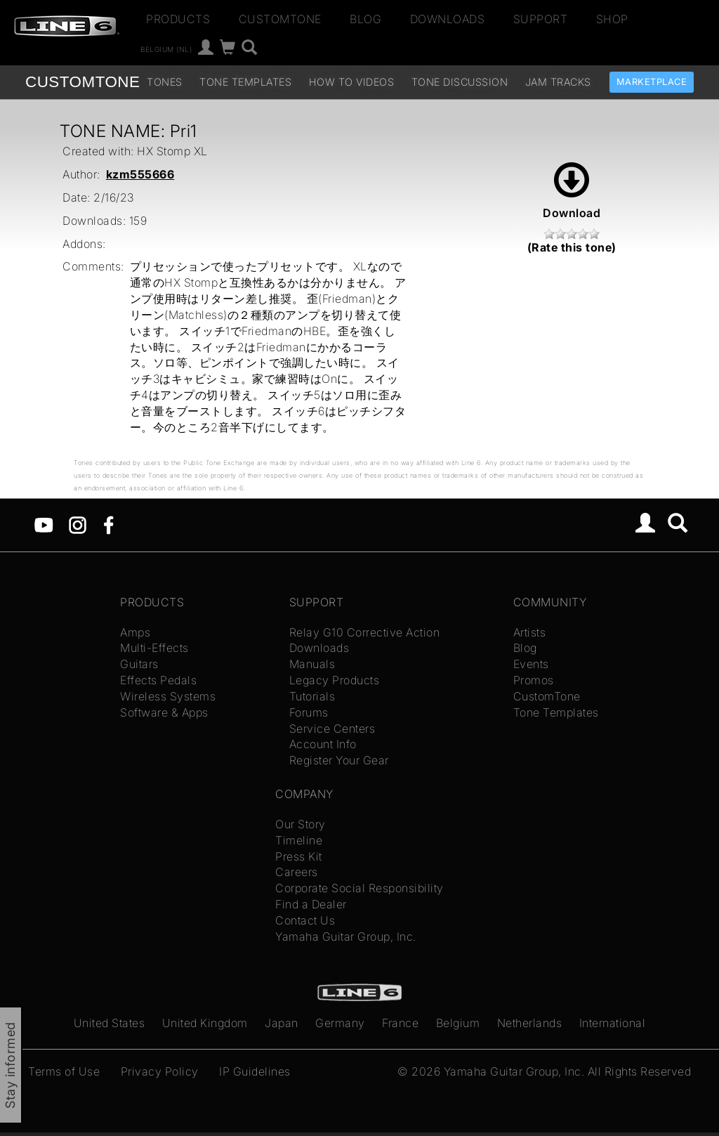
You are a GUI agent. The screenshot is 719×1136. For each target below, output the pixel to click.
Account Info (323, 744)
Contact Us (305, 920)
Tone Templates (245, 82)
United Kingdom (205, 1023)
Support (540, 19)
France (400, 1023)
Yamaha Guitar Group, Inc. (345, 936)
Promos (533, 680)
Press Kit (298, 856)
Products (178, 19)
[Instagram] (77, 524)
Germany (340, 1023)
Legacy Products (334, 680)
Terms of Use (64, 1071)
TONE (82, 82)
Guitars (139, 664)
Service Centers (332, 729)
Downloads (447, 19)
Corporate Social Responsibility (359, 888)
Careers (296, 872)
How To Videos (352, 82)
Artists (529, 632)
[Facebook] (108, 524)
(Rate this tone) (571, 247)
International (612, 1023)
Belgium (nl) (166, 49)
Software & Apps (164, 712)
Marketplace (651, 82)
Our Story (300, 824)
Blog (365, 19)
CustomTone (280, 19)
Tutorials (312, 696)
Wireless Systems (168, 696)
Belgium (458, 1023)
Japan (281, 1023)
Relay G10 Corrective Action (364, 632)
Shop (612, 19)
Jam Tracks (558, 82)
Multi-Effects (154, 648)
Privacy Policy (160, 1071)
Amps (135, 632)
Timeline (298, 840)
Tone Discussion (459, 82)
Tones (165, 82)
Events (531, 664)
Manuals (312, 664)
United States (109, 1023)
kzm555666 (140, 174)
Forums (309, 712)
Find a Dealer (311, 904)
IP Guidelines (255, 1071)
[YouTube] (44, 524)
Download (571, 191)
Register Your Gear (339, 760)
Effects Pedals (158, 680)
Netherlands (529, 1023)
